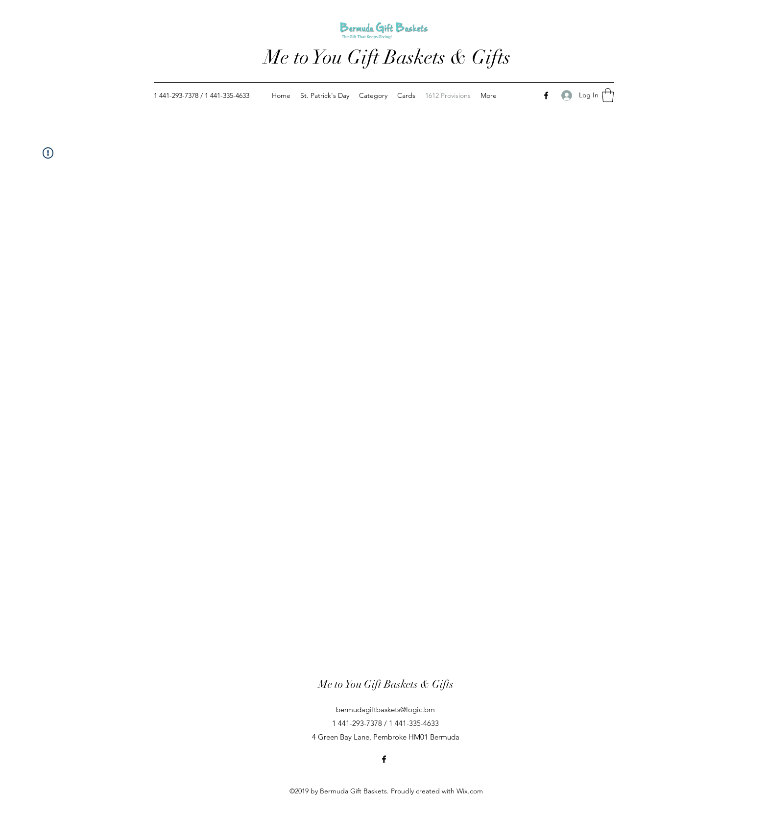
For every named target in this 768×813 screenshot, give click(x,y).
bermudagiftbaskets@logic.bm (385, 709)
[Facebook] (546, 95)
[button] (608, 95)
